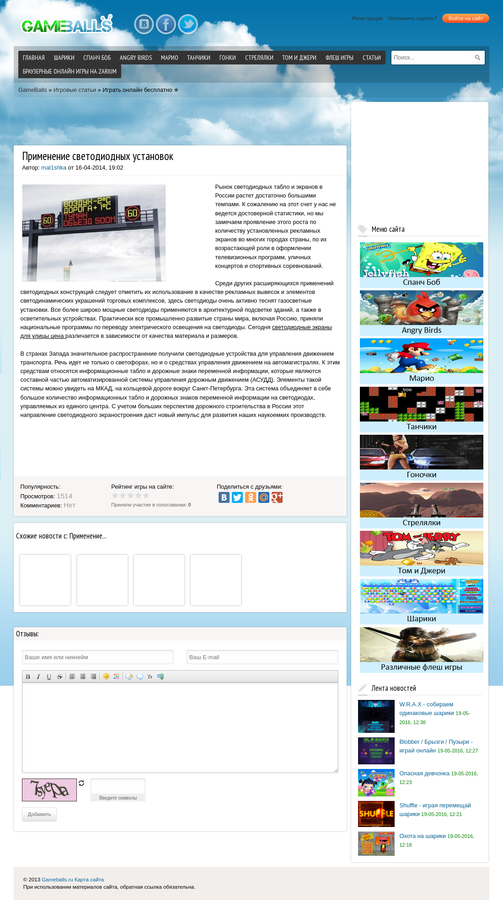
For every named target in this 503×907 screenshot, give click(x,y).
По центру (82, 676)
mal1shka (53, 167)
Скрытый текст (129, 676)
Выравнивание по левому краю (72, 676)
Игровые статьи (75, 89)
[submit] (478, 57)
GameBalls (32, 89)
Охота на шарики (422, 835)
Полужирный (27, 676)
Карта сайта (89, 879)
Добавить (39, 814)
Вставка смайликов (106, 676)
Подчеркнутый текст (48, 676)
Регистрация (367, 18)
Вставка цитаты (139, 676)
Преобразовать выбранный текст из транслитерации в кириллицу (150, 676)
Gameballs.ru (57, 879)
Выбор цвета (116, 676)
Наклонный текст (38, 676)
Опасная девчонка (424, 773)
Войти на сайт (466, 18)
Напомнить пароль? (412, 18)
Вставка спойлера (160, 676)
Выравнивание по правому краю (93, 676)
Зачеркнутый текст (59, 676)
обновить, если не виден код (81, 783)
